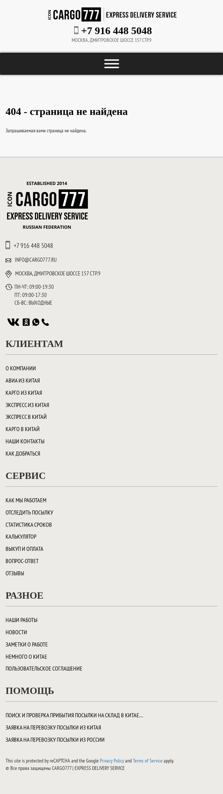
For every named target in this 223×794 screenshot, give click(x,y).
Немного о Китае (26, 656)
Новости (16, 632)
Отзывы (15, 573)
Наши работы (21, 619)
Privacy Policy (112, 760)
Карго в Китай (23, 429)
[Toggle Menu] (111, 63)
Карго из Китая (24, 392)
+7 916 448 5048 (116, 30)
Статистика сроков (29, 524)
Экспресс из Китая (27, 404)
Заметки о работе (27, 644)
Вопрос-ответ (22, 561)
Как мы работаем (26, 500)
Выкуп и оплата (24, 548)
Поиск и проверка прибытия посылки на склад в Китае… (74, 715)
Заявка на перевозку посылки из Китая (53, 727)
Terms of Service (148, 760)
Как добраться (23, 453)
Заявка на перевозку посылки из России (55, 739)
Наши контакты (25, 441)
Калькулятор (21, 536)
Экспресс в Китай (26, 416)
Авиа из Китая (23, 380)
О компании (21, 368)
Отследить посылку (29, 512)
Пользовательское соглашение (44, 668)
